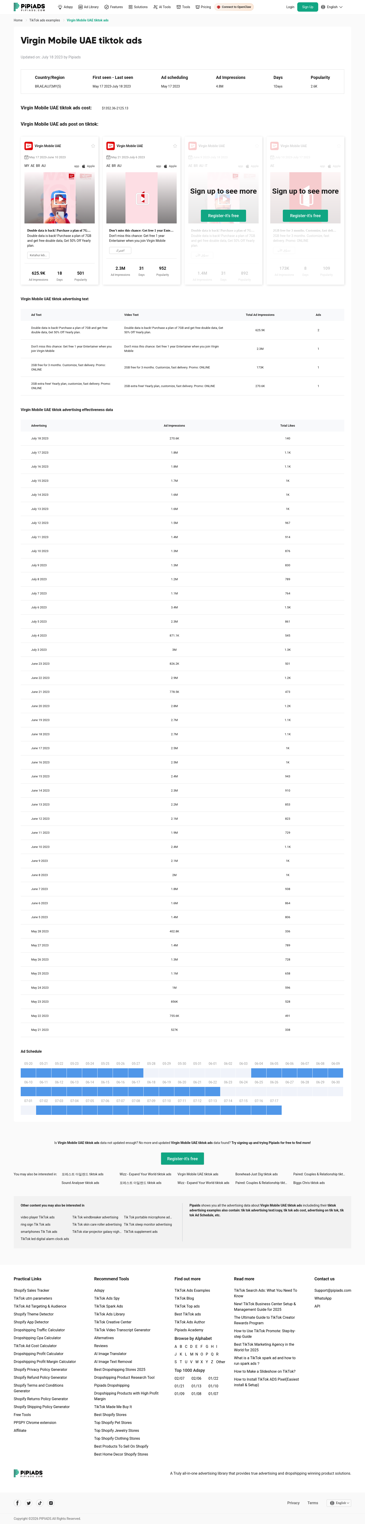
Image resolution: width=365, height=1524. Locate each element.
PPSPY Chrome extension (35, 1422)
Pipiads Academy (189, 1330)
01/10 (213, 1386)
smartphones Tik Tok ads (39, 1232)
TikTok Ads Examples (192, 1290)
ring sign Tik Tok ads (36, 1224)
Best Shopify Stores (110, 1415)
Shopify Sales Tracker (31, 1290)
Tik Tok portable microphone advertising (150, 1217)
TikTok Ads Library (109, 1314)
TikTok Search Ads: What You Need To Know (265, 1293)
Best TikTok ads (188, 1314)
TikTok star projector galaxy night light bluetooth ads (98, 1232)
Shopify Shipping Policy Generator (42, 1407)
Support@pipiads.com (332, 1290)
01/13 (197, 1386)
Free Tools (22, 1415)
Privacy (293, 1503)
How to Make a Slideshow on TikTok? (264, 1371)
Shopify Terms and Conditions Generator (38, 1388)
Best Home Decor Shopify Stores (121, 1454)
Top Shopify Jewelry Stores (116, 1430)
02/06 (197, 1378)
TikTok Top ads (187, 1306)
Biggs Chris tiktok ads (309, 1183)
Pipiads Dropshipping (111, 1385)
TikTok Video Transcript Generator (122, 1330)
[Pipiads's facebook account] (17, 1503)
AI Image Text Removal (113, 1361)
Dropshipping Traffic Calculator (39, 1330)
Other (216, 1362)
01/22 (213, 1378)
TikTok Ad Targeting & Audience (40, 1306)
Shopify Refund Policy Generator (40, 1377)
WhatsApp (323, 1298)
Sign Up (307, 7)
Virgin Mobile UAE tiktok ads (197, 1174)
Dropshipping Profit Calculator (38, 1354)
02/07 (180, 1378)
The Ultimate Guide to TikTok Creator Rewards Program (264, 1320)
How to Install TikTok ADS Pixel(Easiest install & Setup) (266, 1382)
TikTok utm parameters (33, 1298)
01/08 (197, 1394)
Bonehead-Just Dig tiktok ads (256, 1174)
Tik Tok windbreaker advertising (95, 1217)
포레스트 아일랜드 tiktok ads (83, 1174)
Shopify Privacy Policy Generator (40, 1369)
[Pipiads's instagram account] (51, 1503)
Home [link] (18, 20)
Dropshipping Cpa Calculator (37, 1338)
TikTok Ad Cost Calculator (35, 1346)
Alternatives (104, 1338)
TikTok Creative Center (113, 1322)
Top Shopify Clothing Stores (117, 1438)
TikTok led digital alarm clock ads (45, 1239)
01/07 (213, 1394)
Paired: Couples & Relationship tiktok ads (322, 1174)
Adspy (99, 1290)
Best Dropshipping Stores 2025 (119, 1369)
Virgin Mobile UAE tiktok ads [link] (87, 20)
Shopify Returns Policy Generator (41, 1399)
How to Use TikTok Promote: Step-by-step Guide (264, 1334)
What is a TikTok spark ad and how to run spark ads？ (265, 1361)
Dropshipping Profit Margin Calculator (45, 1361)
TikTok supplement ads (141, 1232)
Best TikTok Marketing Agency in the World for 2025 (264, 1347)
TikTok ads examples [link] (45, 20)
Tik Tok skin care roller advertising (97, 1224)
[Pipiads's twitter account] (28, 1503)
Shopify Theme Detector (34, 1314)
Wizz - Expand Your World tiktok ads (145, 1174)
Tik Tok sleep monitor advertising (148, 1224)
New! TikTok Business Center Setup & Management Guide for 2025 (265, 1307)
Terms (313, 1503)
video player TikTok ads (37, 1217)
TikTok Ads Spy (106, 1298)
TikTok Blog (184, 1298)
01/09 (180, 1394)
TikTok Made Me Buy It (113, 1407)
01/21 (180, 1386)
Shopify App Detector (31, 1322)
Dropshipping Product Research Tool (124, 1377)
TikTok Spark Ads (108, 1306)
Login (290, 7)
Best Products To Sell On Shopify (121, 1446)
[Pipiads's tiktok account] (40, 1503)
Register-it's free (223, 215)
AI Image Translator (110, 1354)
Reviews (101, 1346)
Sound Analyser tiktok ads (80, 1183)
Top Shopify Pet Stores (113, 1422)
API (317, 1306)
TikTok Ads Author (190, 1322)
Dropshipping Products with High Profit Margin (126, 1396)
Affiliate (20, 1430)
